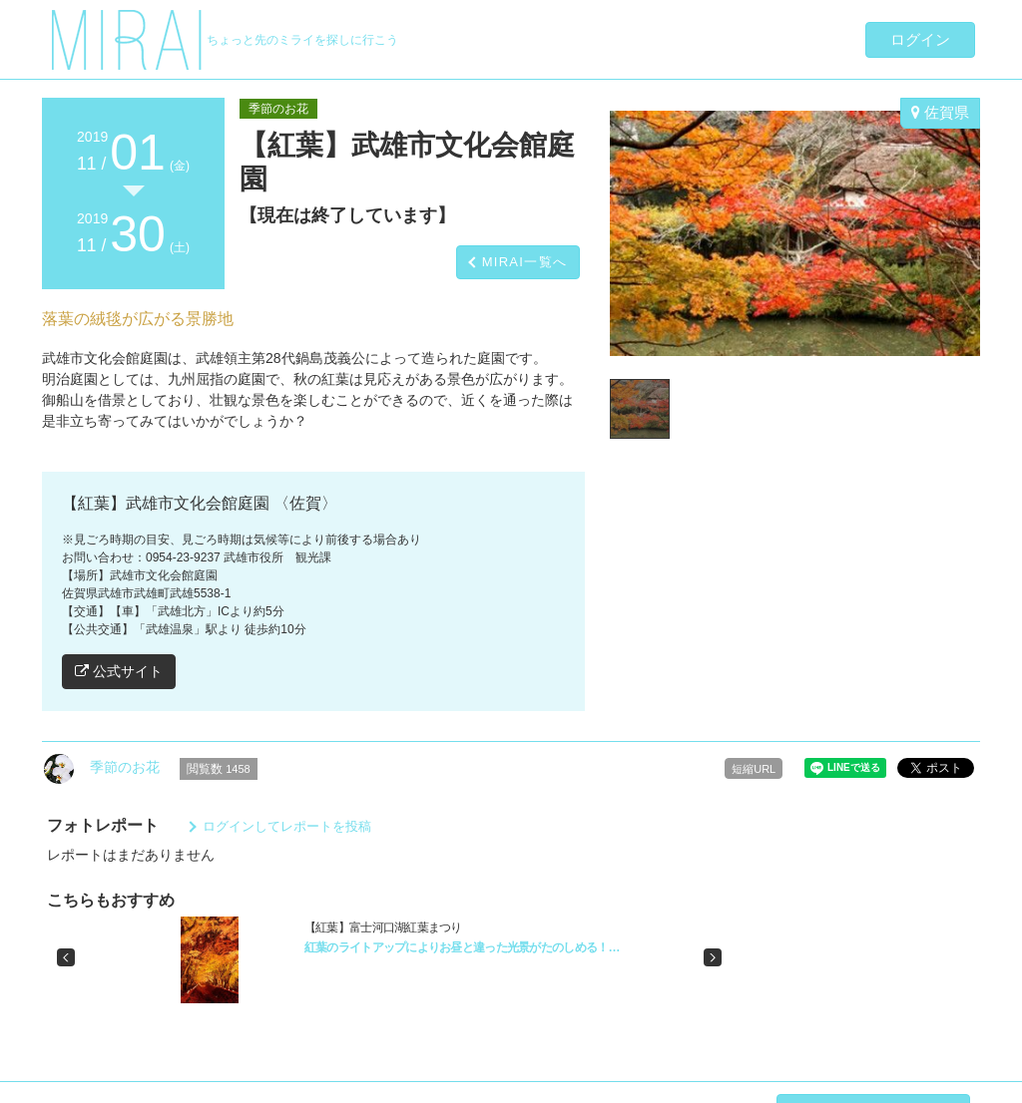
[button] (66, 957)
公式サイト (119, 671)
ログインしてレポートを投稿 (287, 826)
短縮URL (753, 769)
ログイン (920, 39)
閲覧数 (219, 769)
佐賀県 (940, 112)
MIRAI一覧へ (525, 261)
